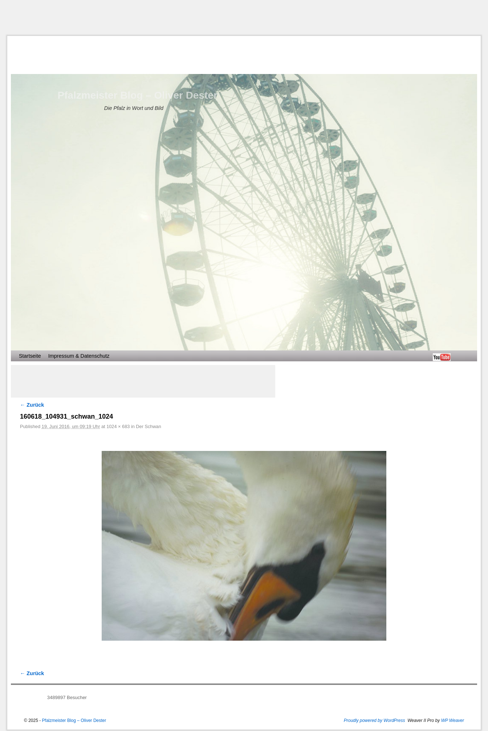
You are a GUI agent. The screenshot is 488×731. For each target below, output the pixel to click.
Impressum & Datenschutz (79, 356)
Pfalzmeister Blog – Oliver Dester (137, 95)
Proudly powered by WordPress (374, 720)
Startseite (30, 356)
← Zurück (32, 405)
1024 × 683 (118, 426)
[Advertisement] (244, 17)
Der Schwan (148, 426)
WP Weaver (452, 720)
